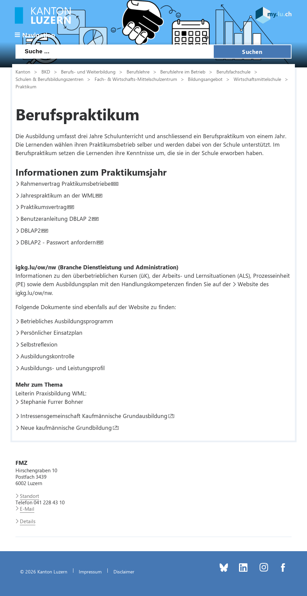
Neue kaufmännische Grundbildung (66, 427)
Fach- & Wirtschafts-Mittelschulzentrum (136, 79)
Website (248, 284)
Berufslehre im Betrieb (182, 71)
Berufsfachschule (233, 71)
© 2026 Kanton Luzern (43, 571)
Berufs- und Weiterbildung (88, 71)
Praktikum (25, 86)
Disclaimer (123, 571)
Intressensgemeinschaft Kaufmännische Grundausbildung (94, 415)
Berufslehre (138, 71)
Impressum (90, 571)
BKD (45, 71)
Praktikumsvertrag (44, 206)
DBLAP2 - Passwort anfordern (58, 242)
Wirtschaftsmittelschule (257, 79)
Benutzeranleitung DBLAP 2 (56, 218)
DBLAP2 (31, 230)
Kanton (22, 71)
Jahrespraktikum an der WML (58, 195)
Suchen (252, 51)
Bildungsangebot (205, 79)
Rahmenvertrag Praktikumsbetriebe (66, 183)
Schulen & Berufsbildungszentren (49, 79)
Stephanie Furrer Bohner (52, 401)
